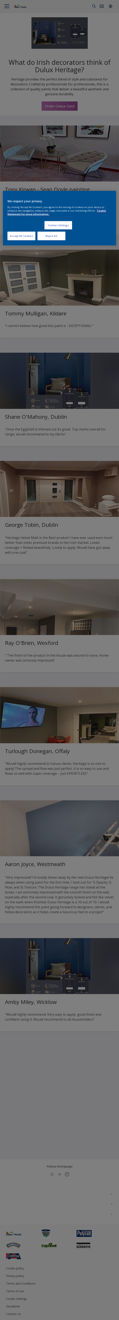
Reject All (52, 235)
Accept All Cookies (21, 235)
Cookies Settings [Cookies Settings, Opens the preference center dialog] (58, 225)
